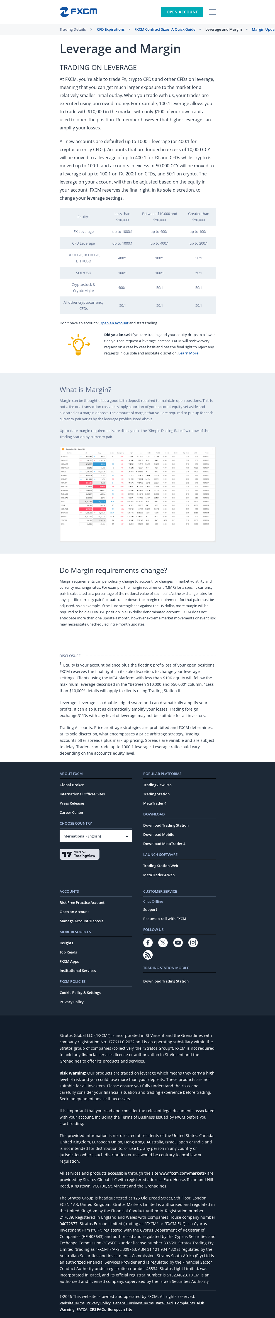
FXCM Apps (69, 961)
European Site (120, 1309)
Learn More (188, 353)
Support (150, 909)
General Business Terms (133, 1302)
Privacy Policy (72, 1001)
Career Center (72, 812)
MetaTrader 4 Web (159, 874)
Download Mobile (158, 834)
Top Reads (68, 952)
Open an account (113, 322)
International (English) (81, 836)
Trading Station (156, 793)
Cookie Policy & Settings (80, 992)
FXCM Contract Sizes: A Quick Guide (165, 29)
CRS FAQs (98, 1309)
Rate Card (164, 1302)
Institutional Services (78, 970)
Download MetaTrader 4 (164, 843)
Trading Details (73, 29)
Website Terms (72, 1302)
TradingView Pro (157, 784)
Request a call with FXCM (164, 918)
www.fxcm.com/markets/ (182, 1173)
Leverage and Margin (223, 29)
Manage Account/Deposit (81, 920)
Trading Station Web (160, 865)
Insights (66, 942)
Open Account (182, 12)
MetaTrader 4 (154, 803)
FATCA (82, 1309)
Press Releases (72, 803)
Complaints (185, 1302)
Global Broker (72, 784)
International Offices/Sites (82, 793)
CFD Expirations (111, 29)
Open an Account (74, 911)
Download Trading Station (166, 825)
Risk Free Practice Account (82, 902)
